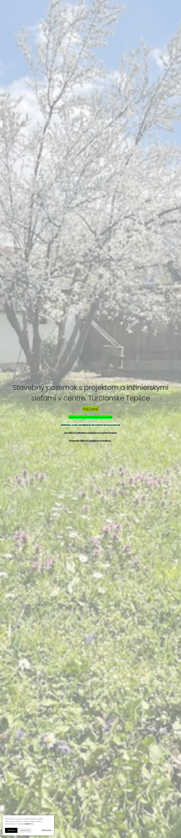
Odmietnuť (25, 830)
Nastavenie (47, 830)
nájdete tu (28, 824)
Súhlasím (11, 830)
